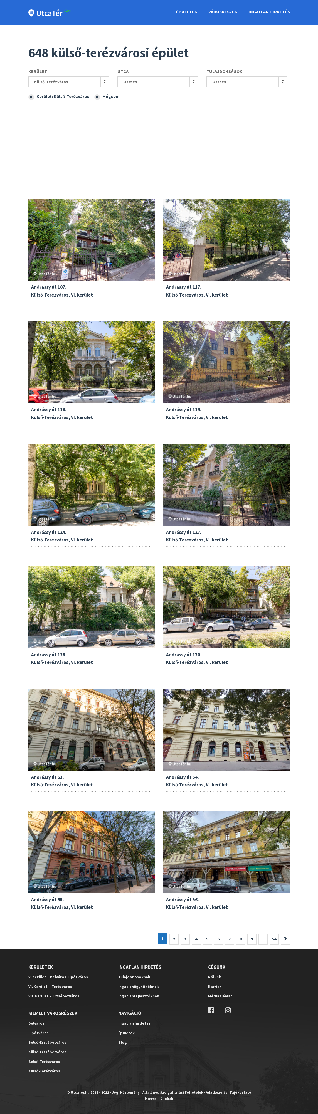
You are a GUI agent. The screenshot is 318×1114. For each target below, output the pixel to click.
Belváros (36, 1023)
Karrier (214, 986)
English (167, 1098)
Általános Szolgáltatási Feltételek (172, 1092)
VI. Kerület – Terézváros (50, 986)
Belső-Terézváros (44, 1061)
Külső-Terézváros (51, 81)
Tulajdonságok (224, 71)
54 (274, 939)
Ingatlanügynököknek (138, 986)
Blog (122, 1042)
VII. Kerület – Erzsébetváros (53, 995)
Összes (130, 81)
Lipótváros (38, 1032)
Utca (123, 71)
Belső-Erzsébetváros (47, 1042)
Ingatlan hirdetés (134, 1023)
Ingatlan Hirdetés (269, 11)
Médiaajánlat (220, 995)
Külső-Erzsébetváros (47, 1051)
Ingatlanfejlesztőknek (138, 995)
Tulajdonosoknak (134, 976)
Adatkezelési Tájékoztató (228, 1092)
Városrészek (222, 11)
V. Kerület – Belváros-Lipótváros (58, 976)
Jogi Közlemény (126, 1092)
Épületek (186, 11)
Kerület (37, 71)
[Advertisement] (159, 143)
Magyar (151, 1098)
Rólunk (214, 976)
